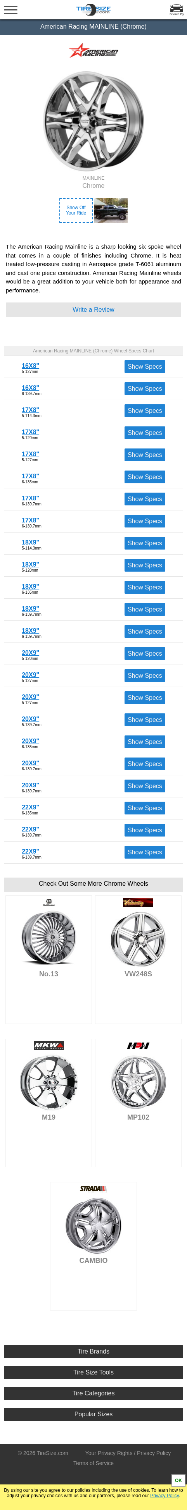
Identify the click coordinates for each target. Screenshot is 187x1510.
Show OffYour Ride (76, 210)
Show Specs (145, 366)
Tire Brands (93, 1351)
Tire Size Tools (93, 1372)
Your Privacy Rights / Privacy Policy (128, 1453)
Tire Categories (94, 1393)
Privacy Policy (164, 1495)
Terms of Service (93, 1463)
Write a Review (93, 309)
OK (178, 1480)
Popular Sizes (93, 1414)
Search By (177, 14)
